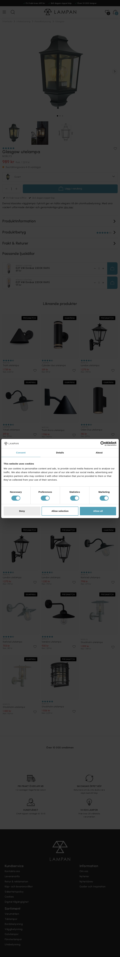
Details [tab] (60, 452)
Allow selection (59, 511)
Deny (22, 511)
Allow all (98, 511)
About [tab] (99, 452)
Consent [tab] (21, 452)
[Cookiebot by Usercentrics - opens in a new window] (102, 443)
